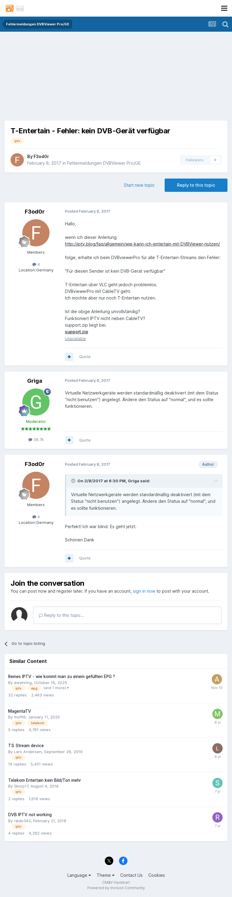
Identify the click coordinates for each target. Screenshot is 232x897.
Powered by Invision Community (116, 888)
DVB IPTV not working (30, 814)
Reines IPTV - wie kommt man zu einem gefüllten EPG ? (61, 676)
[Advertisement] (116, 78)
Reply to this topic (196, 185)
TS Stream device (26, 745)
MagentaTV (19, 711)
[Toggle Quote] (73, 481)
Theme (105, 875)
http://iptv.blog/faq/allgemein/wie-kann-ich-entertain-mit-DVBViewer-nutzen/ (142, 243)
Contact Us (131, 875)
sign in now (144, 591)
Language (79, 875)
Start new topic (139, 185)
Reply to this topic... (61, 615)
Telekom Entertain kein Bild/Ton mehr (44, 780)
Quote (85, 356)
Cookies (156, 875)
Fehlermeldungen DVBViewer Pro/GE (104, 163)
